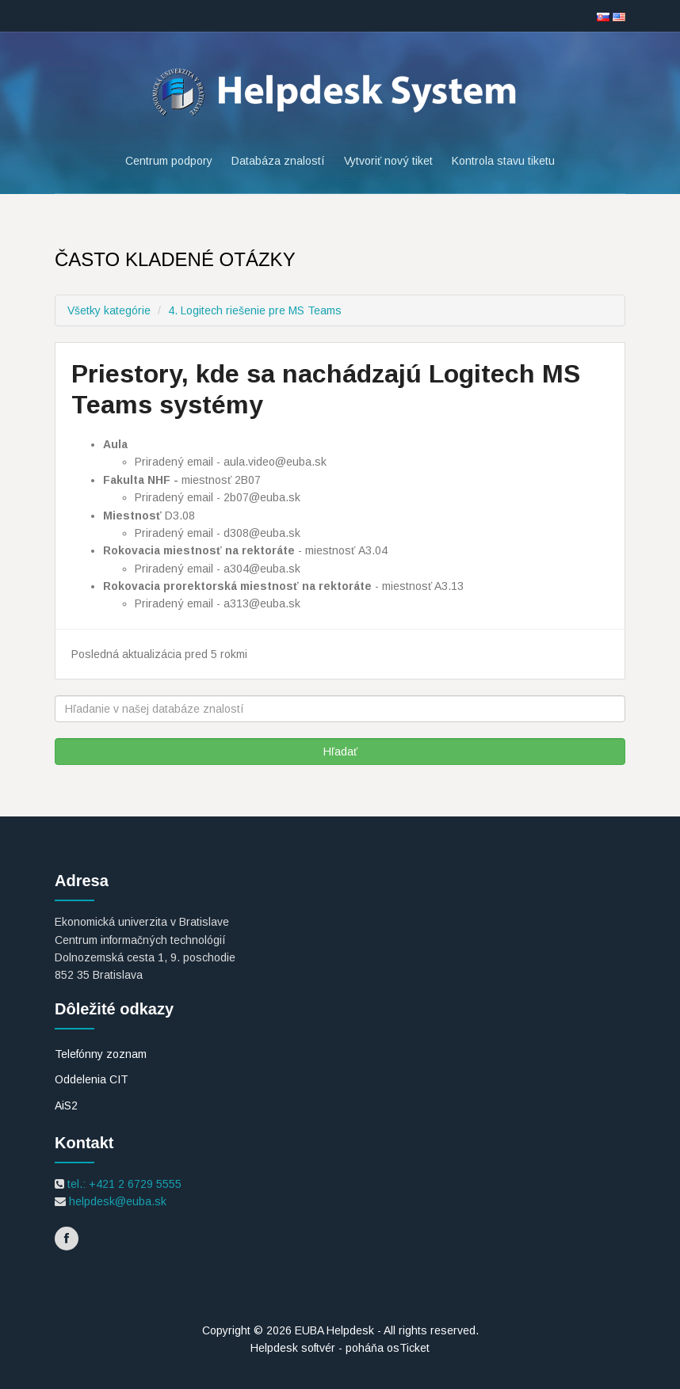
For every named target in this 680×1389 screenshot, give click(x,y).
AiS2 (66, 1105)
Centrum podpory (168, 160)
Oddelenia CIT (91, 1079)
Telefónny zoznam (101, 1054)
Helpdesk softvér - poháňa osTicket (340, 1347)
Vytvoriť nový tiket (388, 160)
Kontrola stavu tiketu (503, 160)
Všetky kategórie (109, 310)
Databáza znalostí (278, 160)
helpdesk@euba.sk (116, 1201)
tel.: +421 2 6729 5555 (122, 1184)
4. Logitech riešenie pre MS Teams (255, 310)
